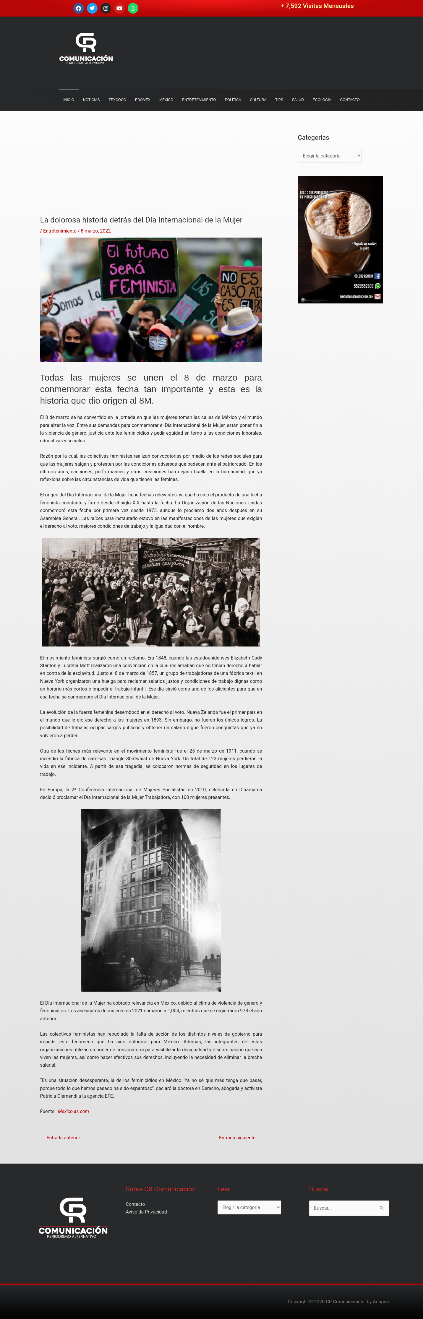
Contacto (135, 1204)
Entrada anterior (60, 1138)
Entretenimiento (60, 231)
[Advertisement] (151, 174)
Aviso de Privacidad (146, 1212)
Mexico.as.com (73, 1111)
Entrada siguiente (240, 1138)
